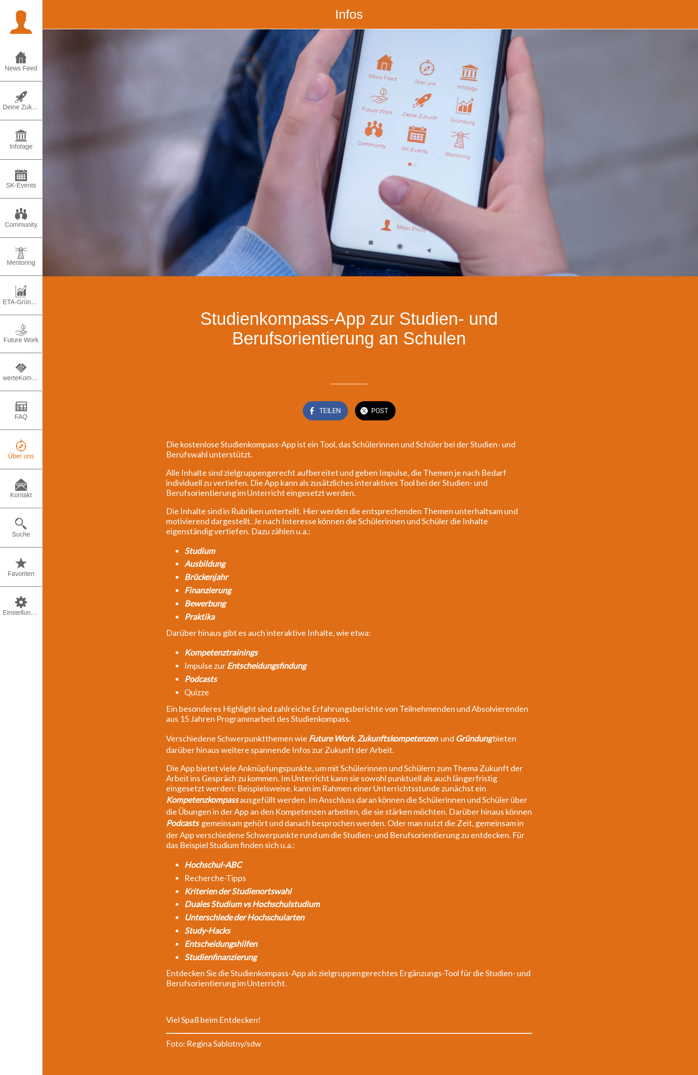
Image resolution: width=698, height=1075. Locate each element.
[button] (21, 21)
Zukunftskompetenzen (398, 738)
